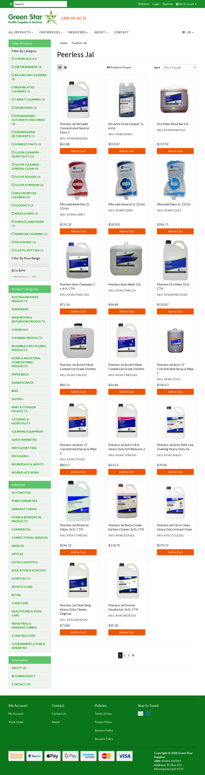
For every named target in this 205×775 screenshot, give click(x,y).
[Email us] (140, 713)
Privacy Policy (103, 722)
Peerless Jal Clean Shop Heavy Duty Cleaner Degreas (75, 609)
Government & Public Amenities (28, 646)
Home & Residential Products (27, 519)
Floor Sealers (27, 176)
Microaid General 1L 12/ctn (126, 204)
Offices (17, 554)
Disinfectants (28, 144)
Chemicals (26, 58)
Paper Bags (20, 374)
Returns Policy (23, 676)
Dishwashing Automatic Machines (28, 119)
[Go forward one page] (133, 655)
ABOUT (101, 32)
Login (156, 4)
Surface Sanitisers (28, 223)
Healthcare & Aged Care (27, 613)
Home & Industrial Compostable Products (26, 362)
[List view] (65, 68)
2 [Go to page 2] (124, 655)
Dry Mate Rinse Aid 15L (173, 124)
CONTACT (121, 32)
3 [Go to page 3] (129, 655)
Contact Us (21, 684)
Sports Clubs (22, 586)
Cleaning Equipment (28, 431)
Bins (15, 390)
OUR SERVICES (50, 32)
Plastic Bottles (29, 250)
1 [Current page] (120, 655)
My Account (16, 713)
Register (167, 4)
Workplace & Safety (28, 464)
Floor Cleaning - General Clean (26, 166)
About (56, 722)
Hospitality (21, 578)
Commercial (21, 529)
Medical (18, 545)
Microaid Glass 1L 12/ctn (173, 204)
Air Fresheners (28, 67)
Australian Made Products (25, 299)
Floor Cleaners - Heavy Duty (26, 154)
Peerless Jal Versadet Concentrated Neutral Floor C (74, 128)
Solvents (24, 205)
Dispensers (20, 309)
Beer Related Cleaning (23, 89)
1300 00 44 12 (73, 18)
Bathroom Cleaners (29, 77)
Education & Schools (29, 570)
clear (33, 276)
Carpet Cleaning (30, 99)
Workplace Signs (25, 472)
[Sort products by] (179, 68)
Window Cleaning (31, 234)
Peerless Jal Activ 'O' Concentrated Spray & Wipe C (175, 369)
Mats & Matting (24, 448)
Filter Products (22, 43)
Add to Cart (78, 151)
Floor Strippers (29, 185)
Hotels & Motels (24, 562)
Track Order (16, 722)
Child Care (20, 603)
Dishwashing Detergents (23, 134)
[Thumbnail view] (60, 68)
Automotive (21, 492)
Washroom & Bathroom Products (28, 319)
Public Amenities (24, 500)
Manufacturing (24, 509)
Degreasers (26, 107)
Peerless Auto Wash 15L (124, 284)
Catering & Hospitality (21, 421)
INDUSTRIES (78, 32)
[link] (148, 713)
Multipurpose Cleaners (24, 195)
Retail (16, 595)
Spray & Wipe (26, 213)
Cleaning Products (27, 337)
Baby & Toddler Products (24, 409)
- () (188, 32)
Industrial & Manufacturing (24, 625)
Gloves (17, 399)
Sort (156, 67)
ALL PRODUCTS (20, 32)
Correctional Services (30, 537)
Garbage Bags (22, 382)
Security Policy (104, 738)
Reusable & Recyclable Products (29, 348)
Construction (23, 635)
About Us (19, 668)
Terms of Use (103, 713)
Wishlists (144, 4)
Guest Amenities (24, 439)
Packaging (25, 242)
